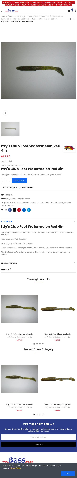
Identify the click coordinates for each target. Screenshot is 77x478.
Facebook (9, 210)
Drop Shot (26, 202)
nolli (55, 202)
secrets (67, 202)
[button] (34, 344)
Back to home (71, 19)
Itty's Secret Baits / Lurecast (19, 199)
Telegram (28, 210)
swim (3, 205)
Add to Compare (10, 187)
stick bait (35, 202)
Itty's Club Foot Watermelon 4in (19, 334)
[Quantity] (6, 180)
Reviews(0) (6, 269)
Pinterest (19, 210)
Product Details (9, 263)
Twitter (14, 210)
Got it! (68, 474)
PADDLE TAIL (44, 202)
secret (60, 202)
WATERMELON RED (14, 202)
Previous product (68, 19)
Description (6, 221)
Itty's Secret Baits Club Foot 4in (19, 337)
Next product (74, 19)
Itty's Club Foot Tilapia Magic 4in (57, 334)
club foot (11, 205)
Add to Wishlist (27, 187)
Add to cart (19, 181)
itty (51, 202)
